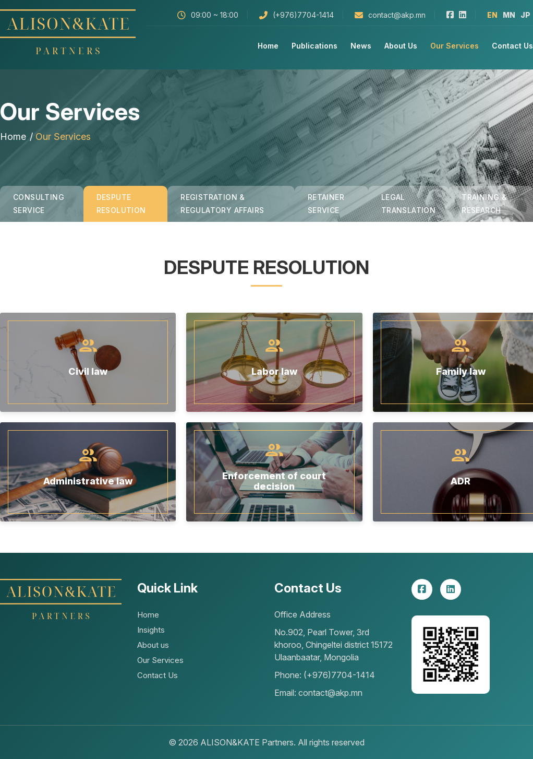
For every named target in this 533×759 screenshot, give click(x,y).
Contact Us (512, 45)
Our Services (454, 45)
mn (509, 14)
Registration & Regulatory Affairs (222, 204)
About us (400, 45)
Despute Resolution (121, 204)
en (492, 14)
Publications (314, 45)
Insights (151, 630)
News (360, 45)
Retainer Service (326, 204)
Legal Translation (408, 204)
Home (268, 45)
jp (525, 14)
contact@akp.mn (397, 14)
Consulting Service (38, 204)
